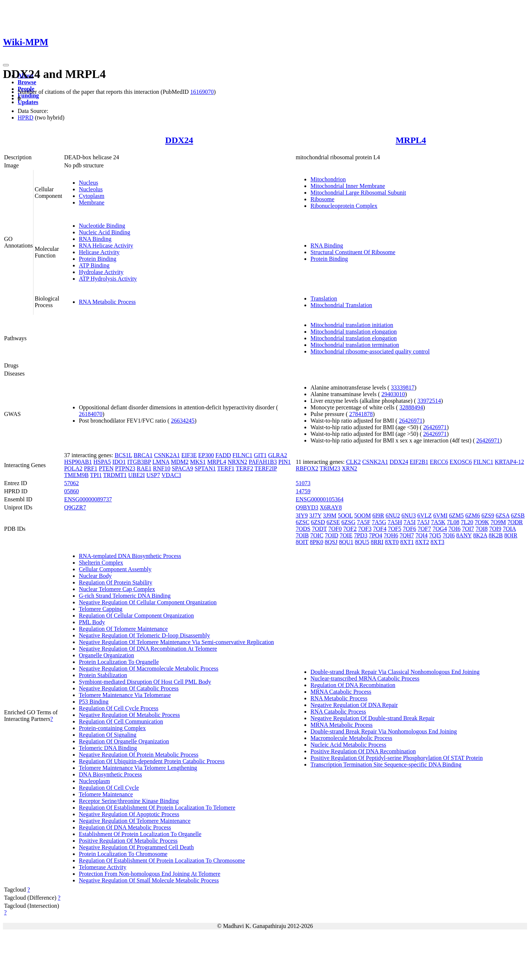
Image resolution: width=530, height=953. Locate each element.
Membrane (91, 202)
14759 (303, 491)
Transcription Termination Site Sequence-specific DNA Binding (385, 764)
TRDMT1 (115, 475)
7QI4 (422, 535)
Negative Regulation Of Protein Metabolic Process (138, 754)
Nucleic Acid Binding (104, 232)
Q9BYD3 (307, 507)
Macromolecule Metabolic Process (351, 738)
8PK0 (316, 542)
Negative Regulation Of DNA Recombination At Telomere (148, 649)
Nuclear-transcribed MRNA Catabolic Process (364, 678)
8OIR (510, 535)
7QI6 (449, 535)
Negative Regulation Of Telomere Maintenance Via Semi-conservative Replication (176, 642)
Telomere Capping (100, 609)
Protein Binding (97, 259)
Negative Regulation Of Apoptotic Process (129, 814)
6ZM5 (456, 515)
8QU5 (362, 542)
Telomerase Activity (102, 867)
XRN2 (349, 468)
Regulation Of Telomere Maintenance (123, 629)
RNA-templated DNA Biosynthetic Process (130, 556)
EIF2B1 (419, 462)
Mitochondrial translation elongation (353, 331)
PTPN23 (125, 468)
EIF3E (189, 455)
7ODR (515, 522)
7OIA (509, 529)
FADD (223, 455)
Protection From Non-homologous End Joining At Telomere (149, 874)
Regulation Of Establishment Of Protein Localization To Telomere (157, 807)
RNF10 (161, 468)
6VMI (440, 515)
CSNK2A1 (167, 455)
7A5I (409, 522)
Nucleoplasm (94, 781)
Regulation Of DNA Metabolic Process (125, 827)
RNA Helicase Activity (106, 245)
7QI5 (435, 535)
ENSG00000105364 (319, 499)
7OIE (346, 535)
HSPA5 (102, 462)
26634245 (182, 420)
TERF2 (244, 468)
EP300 (206, 455)
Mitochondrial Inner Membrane (347, 186)
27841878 (361, 414)
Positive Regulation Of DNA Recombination (363, 751)
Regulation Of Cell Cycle (109, 788)
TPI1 (96, 475)
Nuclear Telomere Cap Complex (117, 589)
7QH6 (391, 535)
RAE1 (144, 468)
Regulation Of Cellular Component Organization (136, 615)
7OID (331, 535)
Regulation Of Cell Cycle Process (118, 708)
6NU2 (393, 515)
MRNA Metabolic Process (341, 725)
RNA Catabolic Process (338, 711)
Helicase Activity (99, 252)
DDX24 (179, 140)
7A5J (423, 522)
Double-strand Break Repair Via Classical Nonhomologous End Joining (395, 672)
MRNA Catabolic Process (340, 692)
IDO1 (119, 462)
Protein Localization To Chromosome (123, 854)
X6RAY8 (331, 507)
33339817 (402, 387)
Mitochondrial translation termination (354, 345)
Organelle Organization (106, 655)
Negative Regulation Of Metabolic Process (129, 715)
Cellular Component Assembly (115, 569)
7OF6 (409, 529)
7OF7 (424, 529)
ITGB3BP (139, 462)
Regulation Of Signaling (107, 735)
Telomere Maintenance (106, 794)
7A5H (395, 522)
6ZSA (502, 515)
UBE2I (136, 475)
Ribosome (322, 199)
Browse (27, 82)
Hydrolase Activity (101, 272)
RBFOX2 (307, 468)
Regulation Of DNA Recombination (352, 685)
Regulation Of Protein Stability (115, 582)
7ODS (303, 529)
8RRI (377, 542)
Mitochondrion (328, 179)
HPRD (25, 117)
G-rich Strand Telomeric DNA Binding (124, 596)
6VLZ (424, 515)
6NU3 (409, 515)
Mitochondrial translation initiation (351, 325)
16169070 (202, 92)
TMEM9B (76, 475)
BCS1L (123, 455)
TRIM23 (330, 468)
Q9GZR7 (75, 507)
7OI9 (495, 529)
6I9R (378, 515)
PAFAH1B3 (263, 462)
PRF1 (90, 468)
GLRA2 (277, 455)
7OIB (302, 535)
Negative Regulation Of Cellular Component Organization (147, 602)
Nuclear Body (95, 576)
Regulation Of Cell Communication (121, 721)
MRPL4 (411, 140)
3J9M (329, 515)
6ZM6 (472, 515)
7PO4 (375, 535)
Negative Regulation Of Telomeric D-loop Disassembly (144, 635)
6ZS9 (487, 515)
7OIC (317, 535)
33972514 (429, 401)
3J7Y (315, 515)
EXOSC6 (461, 462)
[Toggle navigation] (6, 65)
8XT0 (392, 542)
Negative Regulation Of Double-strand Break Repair (372, 718)
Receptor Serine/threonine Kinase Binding (129, 801)
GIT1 (260, 455)
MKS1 (198, 462)
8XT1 (407, 542)
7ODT (319, 529)
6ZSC (302, 522)
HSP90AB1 (78, 462)
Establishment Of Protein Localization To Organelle (140, 834)
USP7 (153, 475)
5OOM (362, 515)
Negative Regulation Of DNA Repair (354, 705)
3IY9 (302, 515)
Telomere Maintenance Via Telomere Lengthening (138, 768)
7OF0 (335, 529)
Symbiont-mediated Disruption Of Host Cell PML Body (145, 682)
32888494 (411, 407)
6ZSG (348, 522)
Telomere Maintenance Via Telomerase (125, 695)
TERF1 (225, 468)
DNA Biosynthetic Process (110, 774)
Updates (28, 102)
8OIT (302, 542)
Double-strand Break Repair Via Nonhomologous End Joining (383, 731)
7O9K (482, 522)
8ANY (463, 535)
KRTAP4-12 (509, 462)
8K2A (480, 535)
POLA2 (73, 468)
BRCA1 (143, 455)
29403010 (393, 394)
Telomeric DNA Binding (108, 748)
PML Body (92, 622)
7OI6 (454, 529)
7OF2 (350, 529)
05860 (71, 491)
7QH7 (407, 535)
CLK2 (353, 462)
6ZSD (318, 522)
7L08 (453, 522)
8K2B (496, 535)
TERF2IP (266, 468)
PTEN (106, 468)
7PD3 (360, 535)
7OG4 (439, 529)
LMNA (160, 462)
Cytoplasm (91, 196)
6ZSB (517, 515)
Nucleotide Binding (102, 226)
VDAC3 (171, 475)
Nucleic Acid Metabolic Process (348, 745)
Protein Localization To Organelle (119, 662)
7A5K (438, 522)
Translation (323, 298)
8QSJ (331, 542)
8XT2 (422, 542)
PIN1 (284, 462)
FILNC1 (242, 455)
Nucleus (88, 182)
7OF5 (394, 529)
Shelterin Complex (101, 562)
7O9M (498, 522)
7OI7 (468, 529)
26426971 (411, 420)
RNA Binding (95, 239)
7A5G (379, 522)
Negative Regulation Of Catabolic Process (129, 688)
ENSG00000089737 (88, 499)
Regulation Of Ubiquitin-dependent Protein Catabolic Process (152, 761)
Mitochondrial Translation (341, 305)
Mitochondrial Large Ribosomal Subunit (358, 192)
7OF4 (379, 529)
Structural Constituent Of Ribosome (352, 252)
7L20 (467, 522)
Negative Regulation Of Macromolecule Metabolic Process (148, 668)
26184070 (90, 414)
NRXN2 (237, 462)
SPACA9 (182, 468)
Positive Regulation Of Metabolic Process (128, 841)
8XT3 (437, 542)
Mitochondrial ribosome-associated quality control (370, 351)
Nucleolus (91, 189)
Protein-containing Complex (112, 728)
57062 (71, 483)
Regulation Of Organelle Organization (124, 741)
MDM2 (179, 462)
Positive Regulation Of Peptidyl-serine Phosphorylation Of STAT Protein (396, 758)
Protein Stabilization (103, 675)
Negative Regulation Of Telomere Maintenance (134, 821)
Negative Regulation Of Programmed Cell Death (136, 847)
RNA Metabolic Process (107, 302)
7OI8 (482, 529)
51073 (303, 483)
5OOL (345, 515)
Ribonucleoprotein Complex (343, 206)
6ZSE (333, 522)
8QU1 (346, 542)
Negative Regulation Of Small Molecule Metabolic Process (149, 880)
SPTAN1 (205, 468)
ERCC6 (439, 462)
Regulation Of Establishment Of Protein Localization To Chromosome (162, 860)
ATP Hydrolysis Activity (108, 278)
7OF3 (364, 529)
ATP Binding (94, 265)
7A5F (363, 522)
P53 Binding (93, 701)
